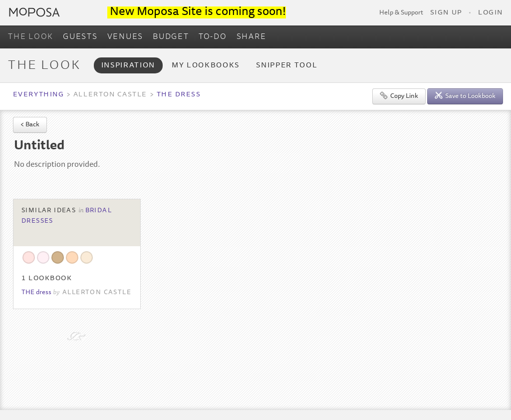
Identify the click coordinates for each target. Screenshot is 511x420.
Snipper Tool (286, 65)
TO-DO (213, 37)
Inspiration (128, 65)
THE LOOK (30, 37)
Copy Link (399, 95)
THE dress (179, 94)
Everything (38, 94)
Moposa (34, 12)
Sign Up (446, 12)
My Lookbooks (206, 65)
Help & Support (401, 13)
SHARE (251, 37)
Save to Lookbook (465, 95)
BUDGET (171, 37)
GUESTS (80, 37)
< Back (29, 125)
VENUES (125, 37)
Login (490, 12)
